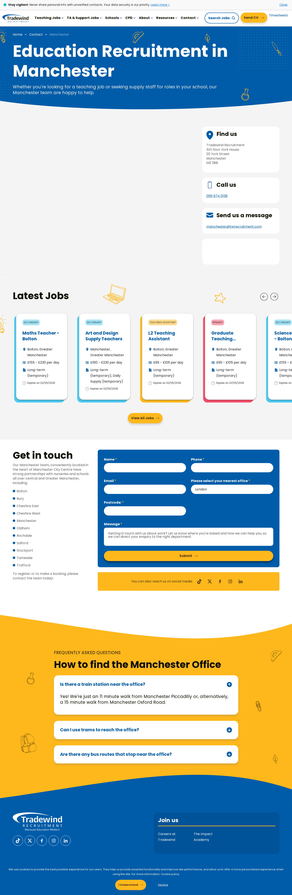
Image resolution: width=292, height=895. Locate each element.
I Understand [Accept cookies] (128, 885)
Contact (190, 17)
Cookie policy (170, 874)
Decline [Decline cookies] (163, 885)
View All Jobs (142, 400)
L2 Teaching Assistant (161, 318)
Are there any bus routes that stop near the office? (116, 737)
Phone (196, 441)
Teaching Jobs (49, 17)
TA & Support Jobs (84, 17)
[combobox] (232, 471)
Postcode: (113, 484)
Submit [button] (185, 538)
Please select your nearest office (219, 463)
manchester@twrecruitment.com (234, 226)
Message (112, 506)
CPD (130, 17)
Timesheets (278, 15)
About (146, 17)
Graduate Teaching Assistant (222, 321)
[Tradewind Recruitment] (15, 18)
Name (109, 441)
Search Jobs (219, 18)
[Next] (274, 279)
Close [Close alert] (283, 5)
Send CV (251, 17)
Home (17, 34)
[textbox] (145, 450)
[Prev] (264, 279)
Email (109, 463)
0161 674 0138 (217, 196)
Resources (166, 17)
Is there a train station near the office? (102, 667)
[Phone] (232, 450)
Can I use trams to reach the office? (99, 712)
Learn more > (160, 5)
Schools (113, 17)
